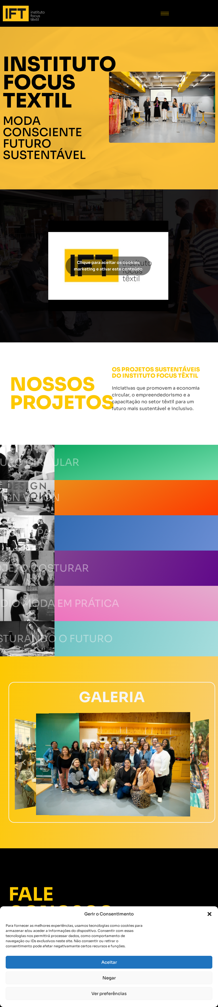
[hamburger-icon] (164, 13)
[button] (209, 914)
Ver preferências (109, 993)
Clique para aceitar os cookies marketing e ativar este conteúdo (108, 266)
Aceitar (109, 962)
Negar (109, 978)
